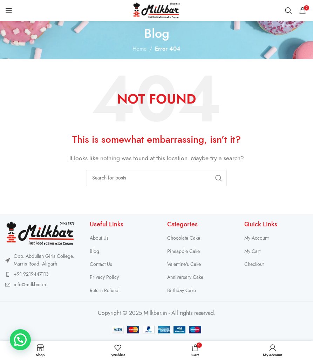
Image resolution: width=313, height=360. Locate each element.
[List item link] (40, 274)
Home (139, 49)
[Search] (288, 10)
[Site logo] (156, 10)
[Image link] (40, 233)
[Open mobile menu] (9, 10)
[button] (20, 339)
